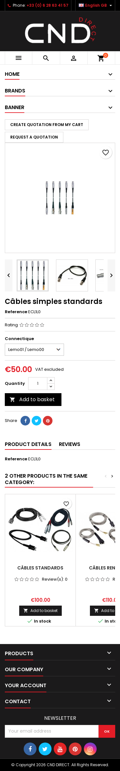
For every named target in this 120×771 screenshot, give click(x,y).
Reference (16, 312)
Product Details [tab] (28, 444)
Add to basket (32, 399)
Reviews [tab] (69, 444)
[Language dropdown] (96, 5)
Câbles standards (40, 568)
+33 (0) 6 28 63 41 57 (47, 5)
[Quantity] (37, 383)
